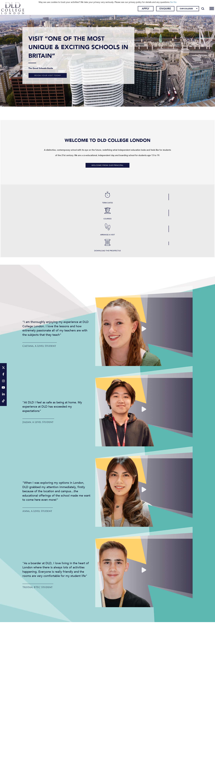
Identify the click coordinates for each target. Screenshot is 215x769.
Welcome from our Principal (107, 165)
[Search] (198, 9)
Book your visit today (47, 75)
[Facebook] (3, 374)
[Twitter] (3, 368)
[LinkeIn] (3, 394)
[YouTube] (3, 388)
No (175, 2)
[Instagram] (3, 381)
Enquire (161, 9)
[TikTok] (3, 401)
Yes (171, 2)
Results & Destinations (107, 677)
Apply (141, 9)
